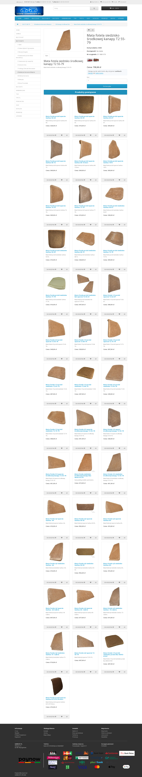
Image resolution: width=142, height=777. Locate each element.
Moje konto (104, 731)
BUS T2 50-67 (35, 18)
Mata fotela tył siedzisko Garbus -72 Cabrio (112, 609)
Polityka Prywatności (20, 735)
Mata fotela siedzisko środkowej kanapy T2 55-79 (87, 24)
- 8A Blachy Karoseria (22, 76)
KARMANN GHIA (66, 18)
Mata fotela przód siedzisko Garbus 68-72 (85, 251)
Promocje (75, 737)
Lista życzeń (104, 735)
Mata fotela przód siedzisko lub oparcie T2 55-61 (85, 296)
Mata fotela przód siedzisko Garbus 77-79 (56, 296)
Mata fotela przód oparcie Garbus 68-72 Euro (84, 162)
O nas (16, 731)
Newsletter (104, 737)
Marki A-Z (75, 731)
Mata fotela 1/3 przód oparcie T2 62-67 (111, 296)
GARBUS (26, 18)
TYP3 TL (81, 18)
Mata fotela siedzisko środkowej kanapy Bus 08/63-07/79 (83, 475)
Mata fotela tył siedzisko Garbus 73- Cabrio (55, 654)
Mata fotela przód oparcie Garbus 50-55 (84, 117)
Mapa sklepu (47, 735)
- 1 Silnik (18, 45)
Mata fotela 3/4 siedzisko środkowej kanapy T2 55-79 (113, 475)
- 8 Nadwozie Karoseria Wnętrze (25, 72)
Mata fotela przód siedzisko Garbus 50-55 (56, 251)
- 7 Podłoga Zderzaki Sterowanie (25, 68)
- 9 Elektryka (20, 79)
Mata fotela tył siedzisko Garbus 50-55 (84, 564)
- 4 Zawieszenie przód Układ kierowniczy (24, 56)
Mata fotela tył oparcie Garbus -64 (54, 519)
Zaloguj (90, 73)
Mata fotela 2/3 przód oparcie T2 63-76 (54, 341)
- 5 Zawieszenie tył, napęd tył (24, 61)
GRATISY (112, 18)
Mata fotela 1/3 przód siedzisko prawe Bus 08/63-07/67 (113, 654)
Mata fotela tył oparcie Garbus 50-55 (83, 519)
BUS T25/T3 (56, 18)
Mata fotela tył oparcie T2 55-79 (84, 654)
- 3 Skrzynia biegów (22, 52)
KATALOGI (96, 18)
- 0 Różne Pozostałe (22, 83)
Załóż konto (99, 73)
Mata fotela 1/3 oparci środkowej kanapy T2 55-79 (113, 430)
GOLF (88, 18)
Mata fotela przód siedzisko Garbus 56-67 (113, 206)
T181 (75, 18)
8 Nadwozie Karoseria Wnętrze (42, 24)
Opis (46, 55)
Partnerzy (75, 735)
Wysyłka (17, 733)
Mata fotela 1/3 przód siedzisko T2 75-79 (54, 430)
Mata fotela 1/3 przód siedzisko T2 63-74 (54, 385)
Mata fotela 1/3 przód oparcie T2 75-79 (111, 341)
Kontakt (46, 731)
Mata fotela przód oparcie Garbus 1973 (113, 162)
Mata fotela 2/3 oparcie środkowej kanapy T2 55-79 (85, 430)
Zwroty (46, 733)
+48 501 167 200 (46, 2)
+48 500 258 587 (64, 2)
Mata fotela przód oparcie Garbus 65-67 (113, 117)
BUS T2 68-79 (46, 18)
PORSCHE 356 (20, 101)
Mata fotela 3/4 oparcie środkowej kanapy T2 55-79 (56, 475)
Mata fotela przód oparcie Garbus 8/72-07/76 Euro (56, 698)
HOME (19, 18)
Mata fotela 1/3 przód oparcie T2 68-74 (83, 341)
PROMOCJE (104, 18)
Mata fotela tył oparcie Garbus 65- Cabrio (83, 609)
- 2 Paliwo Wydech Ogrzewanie (25, 48)
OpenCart (24, 773)
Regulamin (18, 737)
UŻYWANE (121, 18)
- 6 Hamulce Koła (21, 65)
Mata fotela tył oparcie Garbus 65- (112, 519)
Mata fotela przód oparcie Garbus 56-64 (56, 117)
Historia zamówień (106, 733)
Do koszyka (107, 86)
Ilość (88, 77)
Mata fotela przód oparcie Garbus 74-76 (56, 206)
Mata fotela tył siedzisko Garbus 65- (112, 564)
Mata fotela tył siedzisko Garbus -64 (55, 564)
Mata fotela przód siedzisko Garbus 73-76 (113, 251)
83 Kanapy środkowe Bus (63, 24)
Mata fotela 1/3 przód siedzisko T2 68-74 (83, 385)
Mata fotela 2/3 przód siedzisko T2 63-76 (111, 385)
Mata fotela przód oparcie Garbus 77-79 (84, 206)
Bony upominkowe (77, 733)
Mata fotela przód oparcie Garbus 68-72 (56, 162)
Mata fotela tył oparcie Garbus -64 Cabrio (54, 609)
